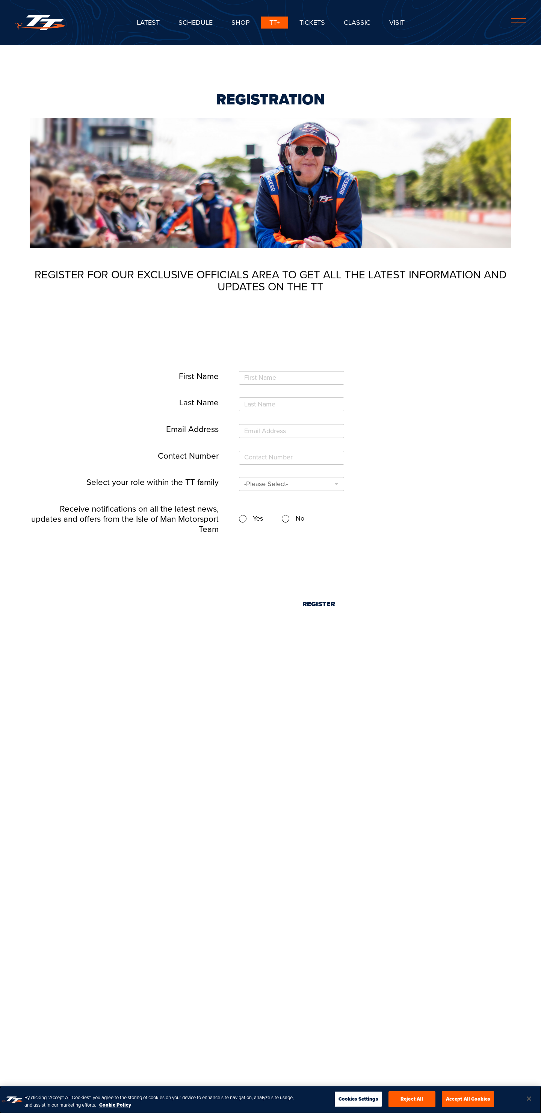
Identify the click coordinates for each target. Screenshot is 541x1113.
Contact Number (188, 456)
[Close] (529, 1101)
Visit (397, 22)
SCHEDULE (195, 22)
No (300, 518)
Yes (258, 518)
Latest (148, 22)
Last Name (199, 402)
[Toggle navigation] (518, 22)
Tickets (312, 22)
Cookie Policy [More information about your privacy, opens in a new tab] (115, 1106)
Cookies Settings (358, 1101)
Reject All (411, 1101)
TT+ (274, 22)
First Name (199, 376)
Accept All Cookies (468, 1101)
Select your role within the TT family (152, 482)
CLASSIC (357, 22)
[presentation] (318, 556)
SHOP (240, 22)
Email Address (192, 429)
